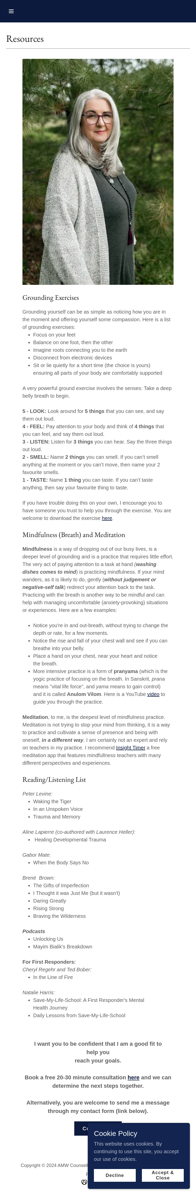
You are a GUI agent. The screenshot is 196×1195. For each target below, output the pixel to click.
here (107, 518)
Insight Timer (130, 747)
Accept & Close (163, 1175)
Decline (115, 1175)
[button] (27, 11)
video (153, 694)
